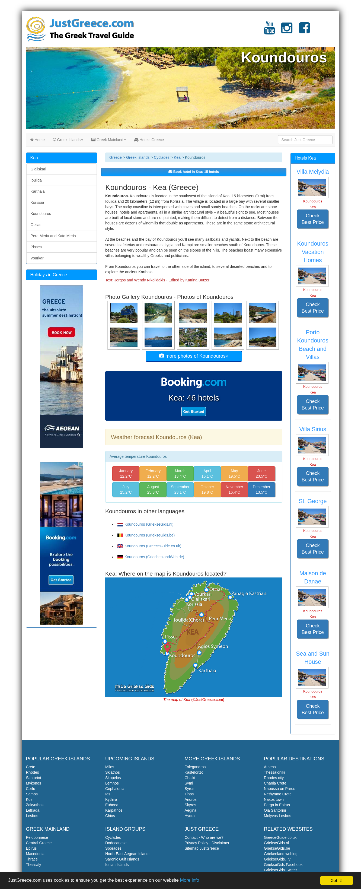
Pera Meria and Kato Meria (53, 236)
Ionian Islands (117, 864)
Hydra (190, 816)
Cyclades (162, 157)
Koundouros (41, 213)
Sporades (113, 848)
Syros (189, 788)
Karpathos (114, 810)
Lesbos (32, 816)
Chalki (190, 778)
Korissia (37, 202)
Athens (270, 767)
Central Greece (39, 843)
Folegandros (195, 767)
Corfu (30, 788)
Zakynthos (35, 805)
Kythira (111, 799)
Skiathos (112, 772)
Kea (177, 157)
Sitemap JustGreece (202, 848)
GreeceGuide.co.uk (280, 837)
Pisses (36, 247)
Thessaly (33, 864)
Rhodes (32, 772)
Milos (109, 767)
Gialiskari (38, 169)
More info (190, 881)
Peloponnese (37, 837)
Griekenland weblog (281, 854)
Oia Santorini (275, 810)
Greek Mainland (108, 140)
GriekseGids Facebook (283, 864)
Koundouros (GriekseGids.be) (146, 535)
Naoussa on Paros (279, 788)
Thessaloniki (274, 772)
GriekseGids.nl (276, 843)
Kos (29, 799)
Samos (32, 794)
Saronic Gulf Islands (122, 859)
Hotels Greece (149, 140)
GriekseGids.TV (277, 859)
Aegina (191, 810)
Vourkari (37, 258)
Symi (189, 783)
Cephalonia (114, 788)
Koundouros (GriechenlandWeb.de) (150, 557)
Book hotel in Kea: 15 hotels (193, 172)
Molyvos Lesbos (277, 816)
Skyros (190, 805)
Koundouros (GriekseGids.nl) (145, 524)
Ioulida (36, 180)
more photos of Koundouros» (193, 356)
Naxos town (274, 799)
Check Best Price (313, 219)
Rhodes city (274, 778)
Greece (115, 157)
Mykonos (33, 783)
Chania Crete (275, 783)
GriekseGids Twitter (280, 870)
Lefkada (33, 810)
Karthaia (38, 191)
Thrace (32, 859)
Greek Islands (68, 140)
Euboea (111, 805)
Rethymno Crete (278, 794)
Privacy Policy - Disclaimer (207, 843)
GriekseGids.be (277, 848)
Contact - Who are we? (204, 837)
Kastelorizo (194, 772)
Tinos (189, 794)
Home (37, 140)
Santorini (33, 778)
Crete (30, 767)
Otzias (36, 225)
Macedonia (35, 854)
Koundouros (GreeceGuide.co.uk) (149, 546)
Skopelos (113, 778)
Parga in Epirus (277, 805)
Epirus (31, 848)
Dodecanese (116, 843)
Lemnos (112, 783)
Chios (110, 816)
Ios (107, 794)
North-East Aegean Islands (128, 854)
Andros (191, 799)
